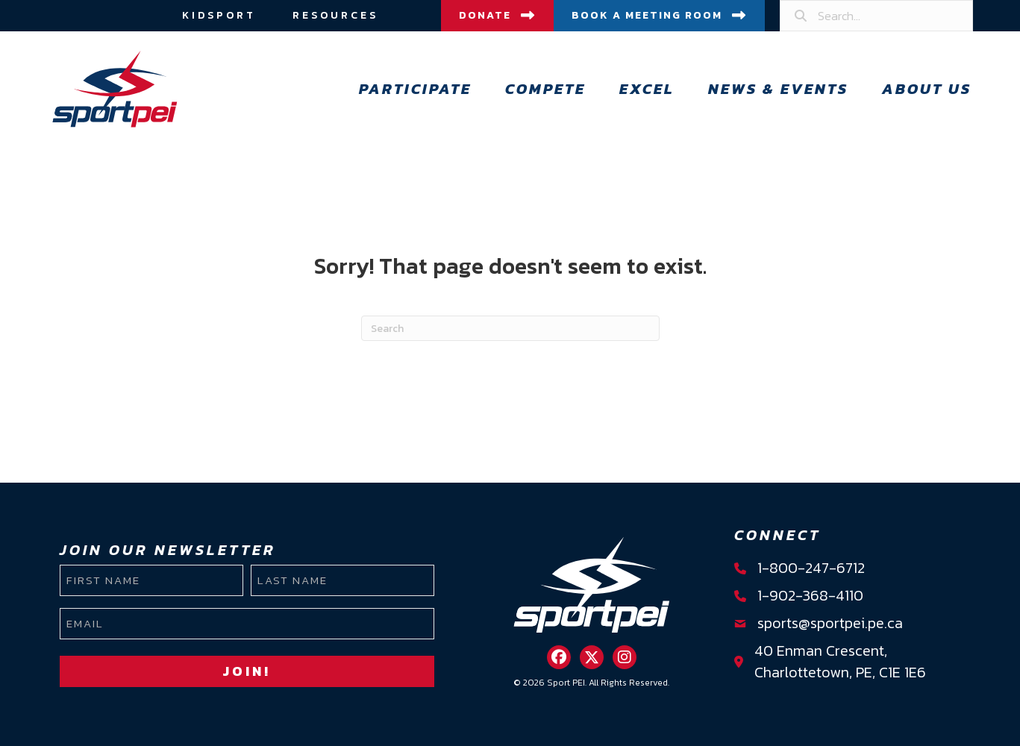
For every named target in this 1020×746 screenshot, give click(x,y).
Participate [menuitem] (415, 89)
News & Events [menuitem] (778, 89)
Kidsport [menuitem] (219, 15)
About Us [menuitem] (926, 89)
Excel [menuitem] (647, 89)
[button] (559, 657)
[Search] (510, 328)
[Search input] (876, 15)
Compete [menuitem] (545, 89)
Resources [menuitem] (335, 15)
